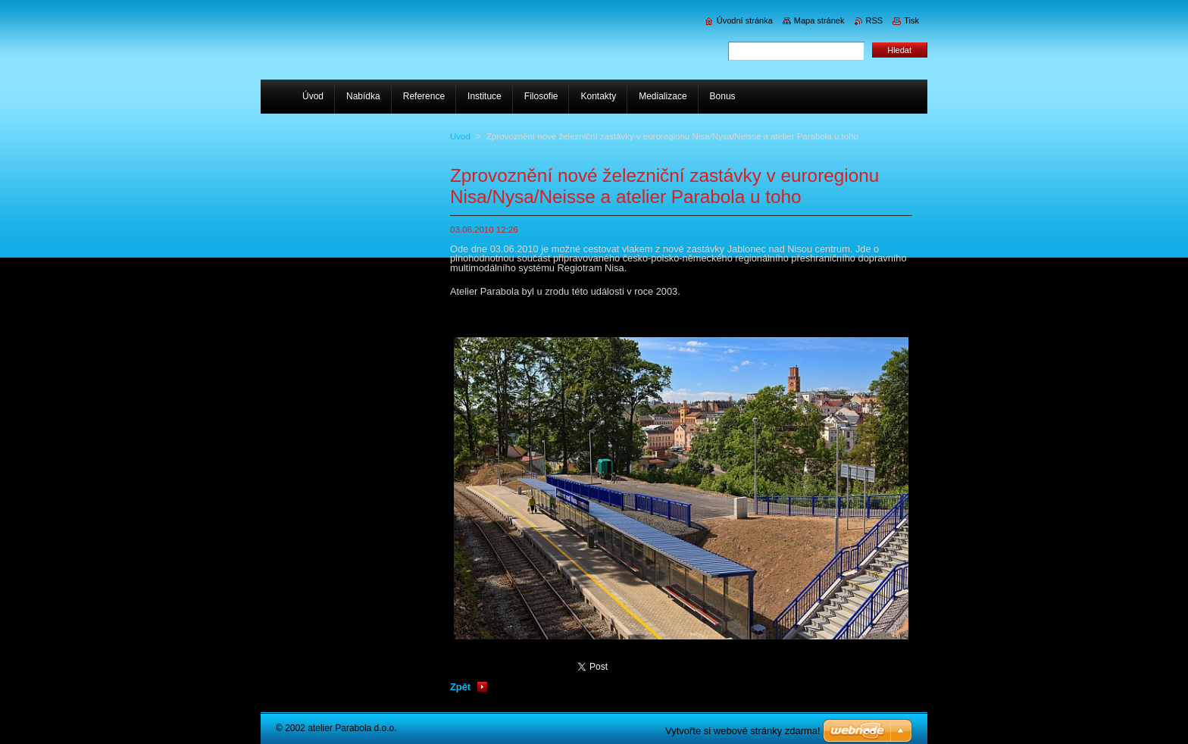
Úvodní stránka (745, 20)
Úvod (460, 136)
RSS (874, 20)
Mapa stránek (819, 20)
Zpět (460, 686)
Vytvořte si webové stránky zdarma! (743, 730)
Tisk (911, 20)
